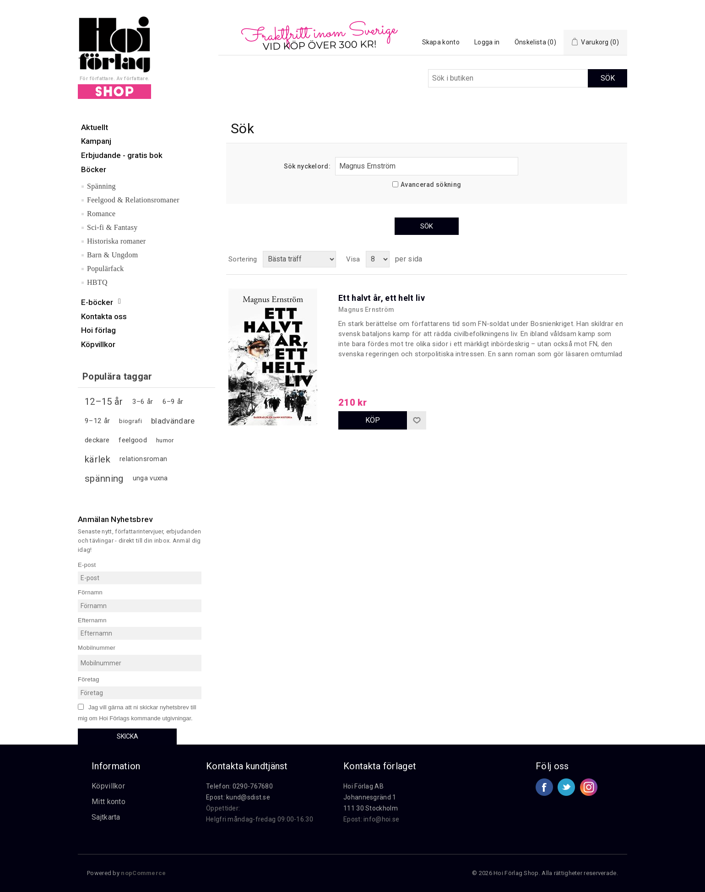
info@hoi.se (381, 819)
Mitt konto (108, 801)
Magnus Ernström (366, 309)
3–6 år (142, 401)
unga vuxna (150, 478)
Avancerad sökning (431, 184)
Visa (353, 259)
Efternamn (92, 619)
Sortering (242, 259)
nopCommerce (143, 873)
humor (165, 440)
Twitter (566, 787)
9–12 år (97, 421)
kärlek (97, 459)
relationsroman (143, 459)
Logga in (486, 42)
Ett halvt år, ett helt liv (381, 298)
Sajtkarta (106, 817)
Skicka (127, 736)
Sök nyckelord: (307, 166)
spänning (104, 478)
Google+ (588, 787)
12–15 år (104, 401)
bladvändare (173, 420)
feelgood (132, 440)
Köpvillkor (108, 786)
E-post (87, 564)
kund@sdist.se (248, 797)
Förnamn (90, 592)
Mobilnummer (96, 647)
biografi (130, 420)
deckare (97, 440)
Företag (88, 679)
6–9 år (173, 401)
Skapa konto (441, 42)
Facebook (544, 787)
